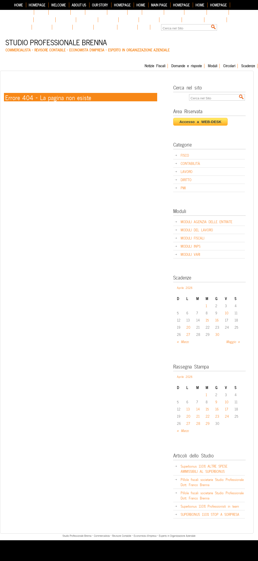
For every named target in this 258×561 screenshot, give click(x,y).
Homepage (37, 4)
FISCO (185, 155)
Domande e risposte (186, 66)
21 (198, 416)
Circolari (229, 66)
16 (217, 320)
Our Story (100, 4)
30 (217, 334)
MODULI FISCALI (192, 237)
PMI (183, 187)
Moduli (212, 66)
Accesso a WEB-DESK (200, 122)
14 (198, 408)
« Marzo (183, 341)
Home (18, 4)
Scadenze (248, 66)
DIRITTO (186, 179)
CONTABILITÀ (190, 163)
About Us (79, 4)
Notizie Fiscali (155, 66)
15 (207, 320)
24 (227, 416)
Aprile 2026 (185, 287)
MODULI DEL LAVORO (197, 229)
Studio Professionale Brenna (56, 41)
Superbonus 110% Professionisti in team (210, 506)
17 (226, 408)
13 (188, 408)
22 (208, 416)
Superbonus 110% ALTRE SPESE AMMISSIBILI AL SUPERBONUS (204, 468)
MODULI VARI (190, 254)
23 (217, 416)
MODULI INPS (190, 246)
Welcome (58, 4)
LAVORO (187, 171)
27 (188, 334)
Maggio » (233, 341)
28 (198, 423)
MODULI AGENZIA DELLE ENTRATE (206, 221)
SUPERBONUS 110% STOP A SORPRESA (210, 514)
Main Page (159, 4)
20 (188, 327)
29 (208, 423)
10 (227, 312)
